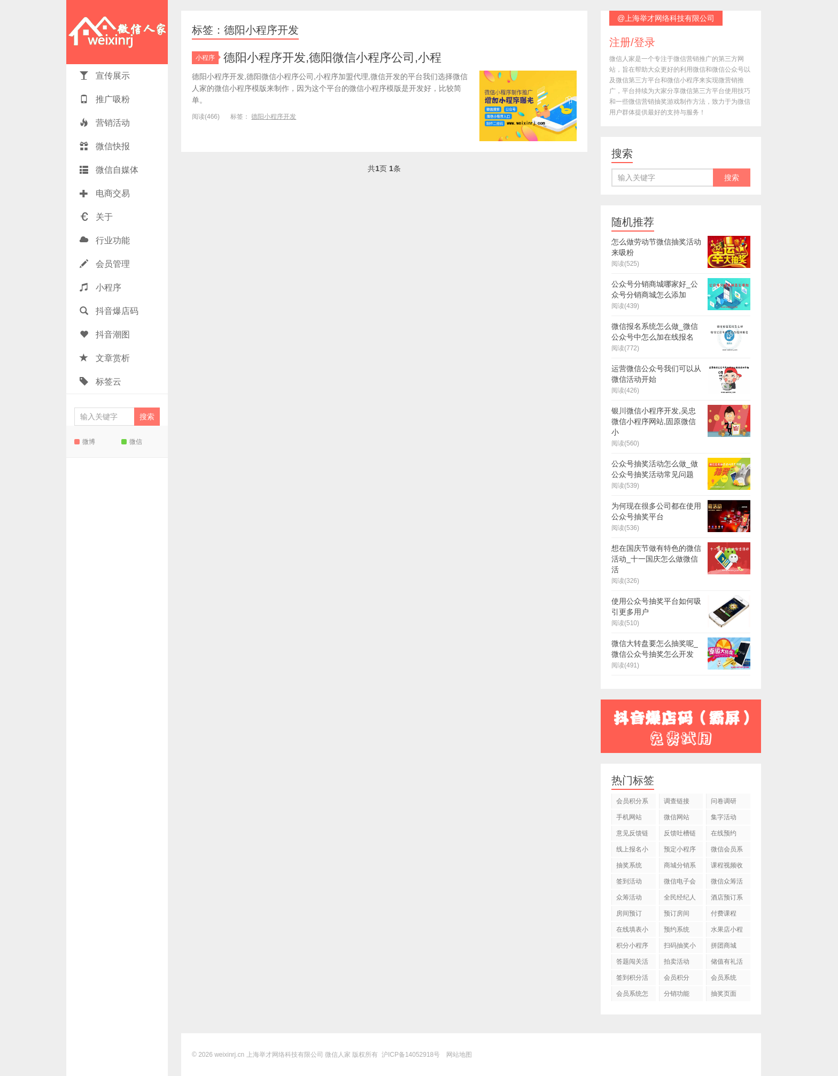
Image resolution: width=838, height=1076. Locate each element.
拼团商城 (723, 945)
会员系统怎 (632, 993)
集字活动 (723, 817)
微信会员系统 (727, 851)
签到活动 (629, 881)
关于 (96, 216)
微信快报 (105, 146)
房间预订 (629, 913)
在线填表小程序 (632, 931)
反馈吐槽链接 (680, 835)
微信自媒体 (109, 169)
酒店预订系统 (727, 899)
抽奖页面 (723, 993)
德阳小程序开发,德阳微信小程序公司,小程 (332, 57)
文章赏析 (105, 358)
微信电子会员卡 (680, 883)
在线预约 (723, 833)
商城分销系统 (680, 867)
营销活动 (105, 122)
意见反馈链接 (632, 835)
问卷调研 (723, 801)
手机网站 (629, 817)
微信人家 (117, 32)
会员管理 (105, 263)
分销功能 (676, 993)
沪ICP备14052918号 (411, 1054)
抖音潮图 (105, 334)
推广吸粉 (105, 99)
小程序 (100, 287)
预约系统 (676, 929)
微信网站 (676, 817)
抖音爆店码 (109, 311)
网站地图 (459, 1054)
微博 (84, 441)
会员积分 (676, 977)
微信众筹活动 (727, 883)
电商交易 (105, 193)
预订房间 (676, 913)
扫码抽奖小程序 (680, 947)
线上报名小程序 (632, 851)
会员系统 (723, 977)
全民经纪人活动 (680, 899)
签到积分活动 (632, 979)
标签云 (100, 381)
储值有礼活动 (727, 963)
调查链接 (676, 801)
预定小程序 (680, 849)
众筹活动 (629, 897)
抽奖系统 (629, 865)
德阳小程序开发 (273, 116)
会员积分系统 (632, 803)
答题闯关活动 (632, 963)
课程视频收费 (727, 867)
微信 (131, 441)
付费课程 (723, 913)
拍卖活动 (676, 961)
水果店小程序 (727, 931)
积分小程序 (632, 945)
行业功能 (105, 240)
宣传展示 (105, 75)
